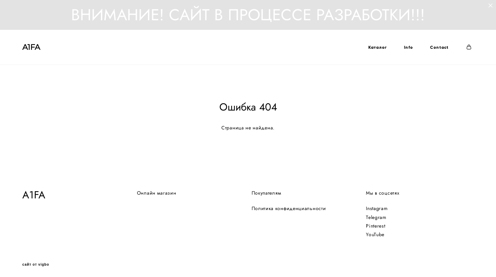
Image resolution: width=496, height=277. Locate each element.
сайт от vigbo (35, 261)
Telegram (376, 213)
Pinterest (375, 222)
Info (408, 47)
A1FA (31, 47)
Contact (439, 47)
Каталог (377, 47)
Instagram (377, 204)
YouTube (375, 230)
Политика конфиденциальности (289, 204)
